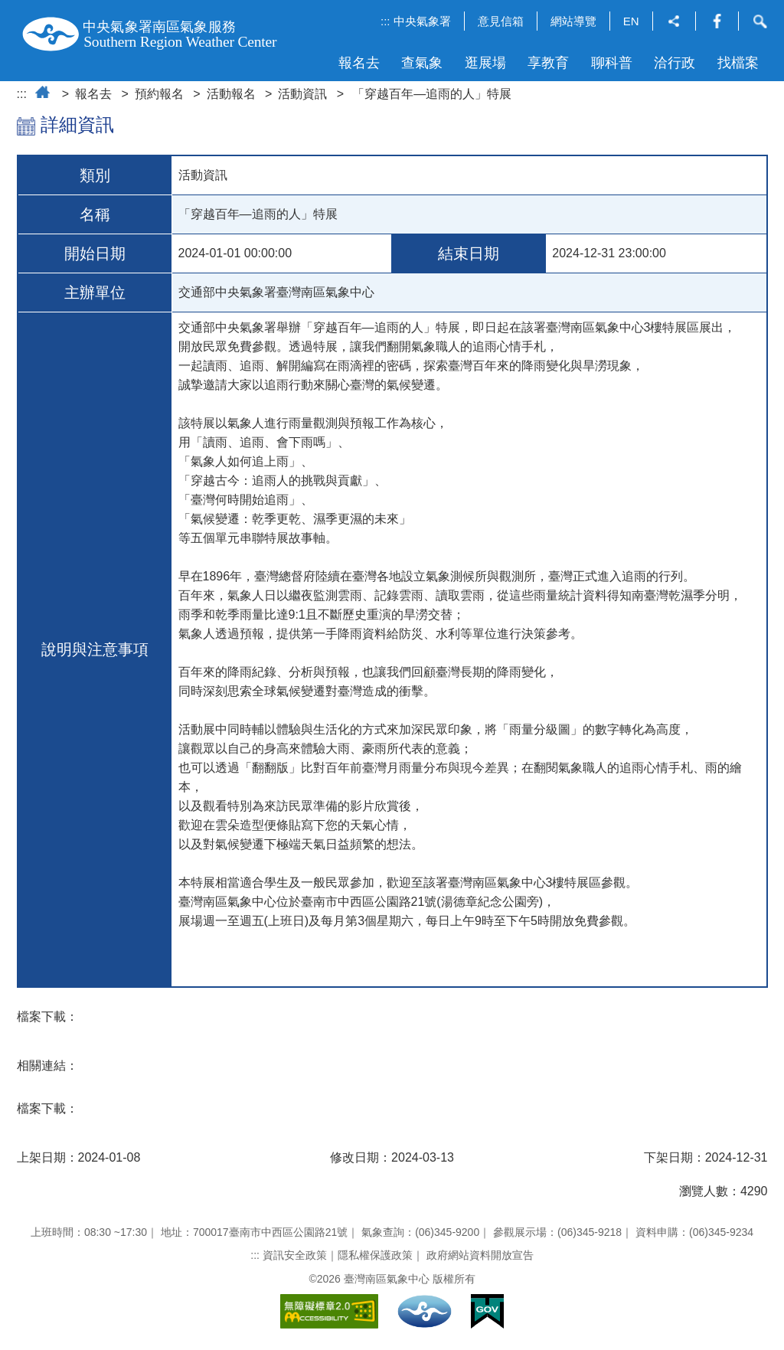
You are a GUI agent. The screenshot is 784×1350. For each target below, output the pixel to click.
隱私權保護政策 (375, 1255)
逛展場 (485, 62)
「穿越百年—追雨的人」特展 (431, 93)
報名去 (359, 62)
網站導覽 (573, 21)
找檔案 (738, 62)
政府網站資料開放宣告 (480, 1255)
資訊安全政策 (295, 1255)
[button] (674, 22)
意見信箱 (501, 21)
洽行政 (674, 62)
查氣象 (422, 62)
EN (631, 21)
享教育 (548, 62)
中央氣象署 (422, 21)
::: (385, 21)
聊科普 (611, 62)
